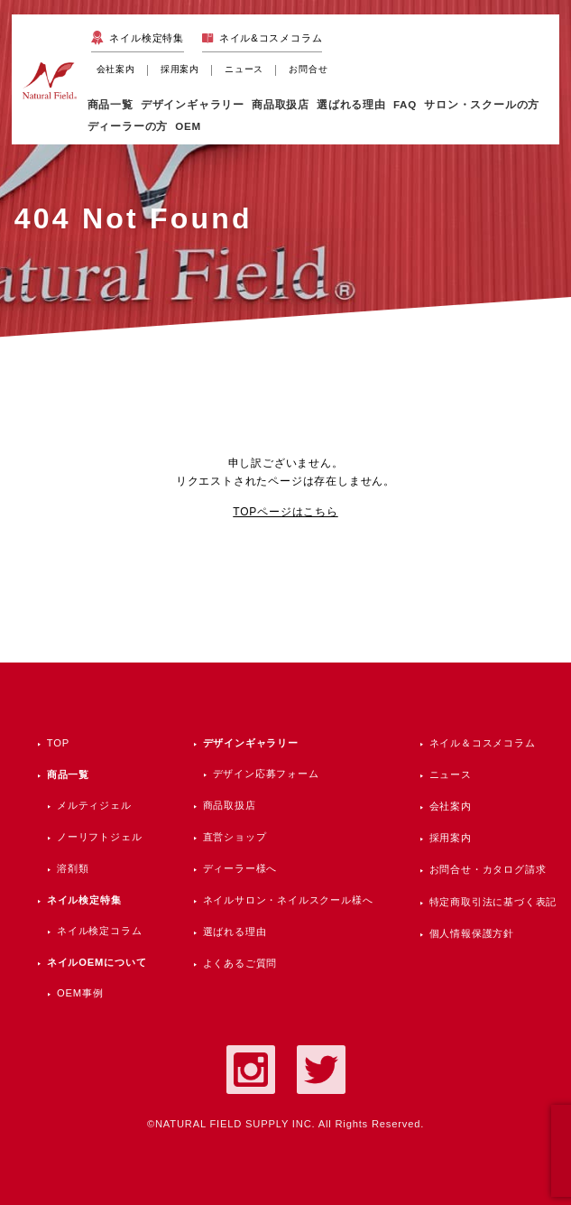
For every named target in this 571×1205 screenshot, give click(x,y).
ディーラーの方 (128, 126)
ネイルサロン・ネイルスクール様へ (288, 899)
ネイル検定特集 (146, 37)
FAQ (405, 104)
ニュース (244, 69)
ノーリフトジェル (99, 836)
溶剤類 (72, 868)
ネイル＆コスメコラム (482, 742)
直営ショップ (235, 836)
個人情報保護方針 (471, 933)
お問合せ (308, 69)
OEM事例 (80, 992)
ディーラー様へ (240, 868)
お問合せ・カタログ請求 (488, 869)
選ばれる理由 (351, 104)
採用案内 (180, 69)
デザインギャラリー (251, 742)
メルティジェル (94, 805)
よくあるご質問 (240, 963)
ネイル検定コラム (99, 930)
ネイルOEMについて (96, 962)
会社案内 (116, 69)
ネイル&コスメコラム (270, 37)
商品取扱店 (229, 805)
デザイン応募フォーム (266, 773)
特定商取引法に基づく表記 (493, 901)
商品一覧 (110, 104)
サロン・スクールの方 (481, 104)
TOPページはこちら (285, 511)
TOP (58, 742)
